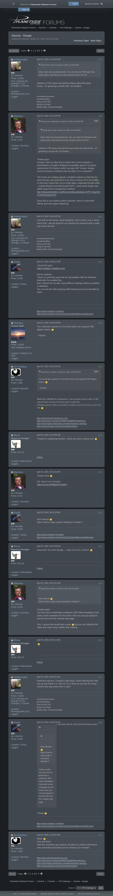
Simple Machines (31, 894)
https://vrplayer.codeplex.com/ (51, 268)
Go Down (13, 51)
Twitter (57, 894)
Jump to (71, 888)
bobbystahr (21, 59)
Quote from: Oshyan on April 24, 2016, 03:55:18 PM (61, 372)
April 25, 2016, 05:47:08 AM (48, 546)
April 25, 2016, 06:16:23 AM (48, 640)
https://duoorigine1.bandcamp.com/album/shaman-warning (61, 423)
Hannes (18, 116)
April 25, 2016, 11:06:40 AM (48, 835)
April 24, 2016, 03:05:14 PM (48, 261)
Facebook (63, 894)
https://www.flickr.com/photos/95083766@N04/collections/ (61, 421)
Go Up (12, 874)
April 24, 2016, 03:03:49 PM (48, 216)
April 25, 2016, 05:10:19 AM (48, 512)
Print (100, 51)
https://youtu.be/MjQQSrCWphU (52, 484)
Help (79, 894)
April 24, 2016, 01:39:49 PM (48, 59)
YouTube (70, 894)
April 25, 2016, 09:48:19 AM (48, 722)
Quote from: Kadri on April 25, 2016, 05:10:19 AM (60, 589)
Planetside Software (47, 894)
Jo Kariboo (20, 366)
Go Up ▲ (97, 894)
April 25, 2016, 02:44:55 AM (48, 435)
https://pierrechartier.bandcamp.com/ (52, 418)
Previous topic (81, 40)
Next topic (96, 40)
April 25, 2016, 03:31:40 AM (48, 472)
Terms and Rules (87, 894)
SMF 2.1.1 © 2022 (19, 894)
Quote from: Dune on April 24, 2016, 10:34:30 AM (60, 65)
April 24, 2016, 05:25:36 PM (48, 366)
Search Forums (94, 3)
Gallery (40, 457)
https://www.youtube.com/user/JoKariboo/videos (57, 426)
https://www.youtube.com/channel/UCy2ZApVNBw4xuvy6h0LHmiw (65, 314)
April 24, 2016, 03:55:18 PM (48, 323)
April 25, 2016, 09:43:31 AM (48, 677)
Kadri (17, 261)
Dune (17, 435)
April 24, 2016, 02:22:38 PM (48, 116)
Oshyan (18, 322)
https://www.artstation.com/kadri (50, 311)
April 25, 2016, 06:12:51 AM (48, 583)
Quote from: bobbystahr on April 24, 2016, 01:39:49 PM (62, 121)
